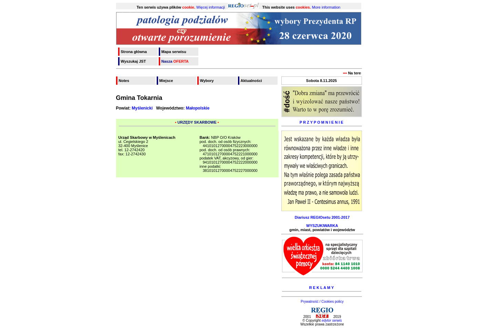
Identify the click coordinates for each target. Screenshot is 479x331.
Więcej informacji (210, 7)
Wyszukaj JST (133, 61)
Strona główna (134, 52)
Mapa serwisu (174, 52)
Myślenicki (142, 108)
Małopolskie (198, 108)
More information (326, 7)
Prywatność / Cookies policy (322, 301)
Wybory (207, 81)
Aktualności (251, 81)
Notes (124, 81)
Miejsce (166, 81)
